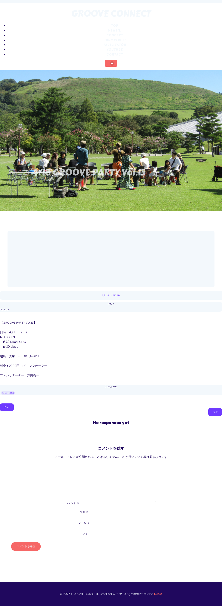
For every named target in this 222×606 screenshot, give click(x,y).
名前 (84, 511)
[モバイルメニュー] (111, 63)
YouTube (115, 49)
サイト (84, 534)
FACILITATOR (114, 44)
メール (84, 523)
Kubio (158, 594)
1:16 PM (116, 295)
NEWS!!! (115, 30)
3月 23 (106, 295)
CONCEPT (114, 35)
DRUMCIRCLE (114, 40)
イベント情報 (8, 393)
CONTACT (115, 54)
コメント (73, 503)
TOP (114, 25)
